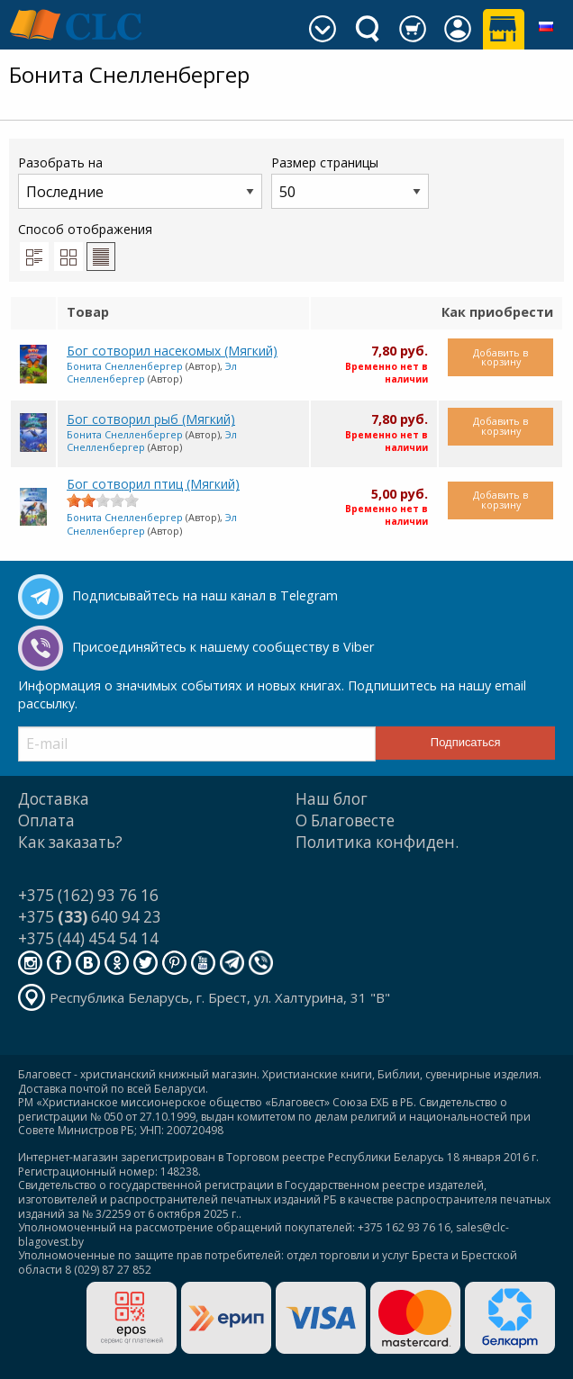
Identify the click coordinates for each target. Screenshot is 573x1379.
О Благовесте (345, 820)
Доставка (53, 799)
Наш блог (332, 799)
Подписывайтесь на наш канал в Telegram (205, 595)
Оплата (46, 820)
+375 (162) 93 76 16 (88, 895)
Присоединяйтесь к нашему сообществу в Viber (223, 646)
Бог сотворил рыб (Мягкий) (151, 419)
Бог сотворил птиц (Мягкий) (153, 483)
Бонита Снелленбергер (125, 366)
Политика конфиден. (377, 842)
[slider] (103, 500)
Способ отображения (85, 246)
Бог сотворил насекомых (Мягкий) (172, 350)
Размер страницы (350, 181)
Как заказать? (70, 842)
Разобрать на (140, 181)
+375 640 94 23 (89, 916)
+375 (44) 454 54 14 (88, 938)
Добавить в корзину (500, 357)
